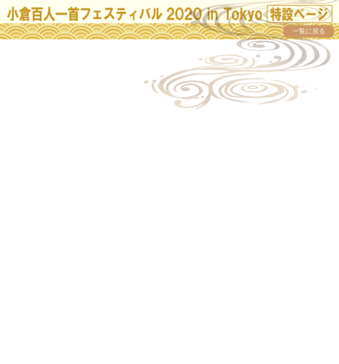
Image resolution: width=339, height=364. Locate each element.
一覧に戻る (308, 31)
